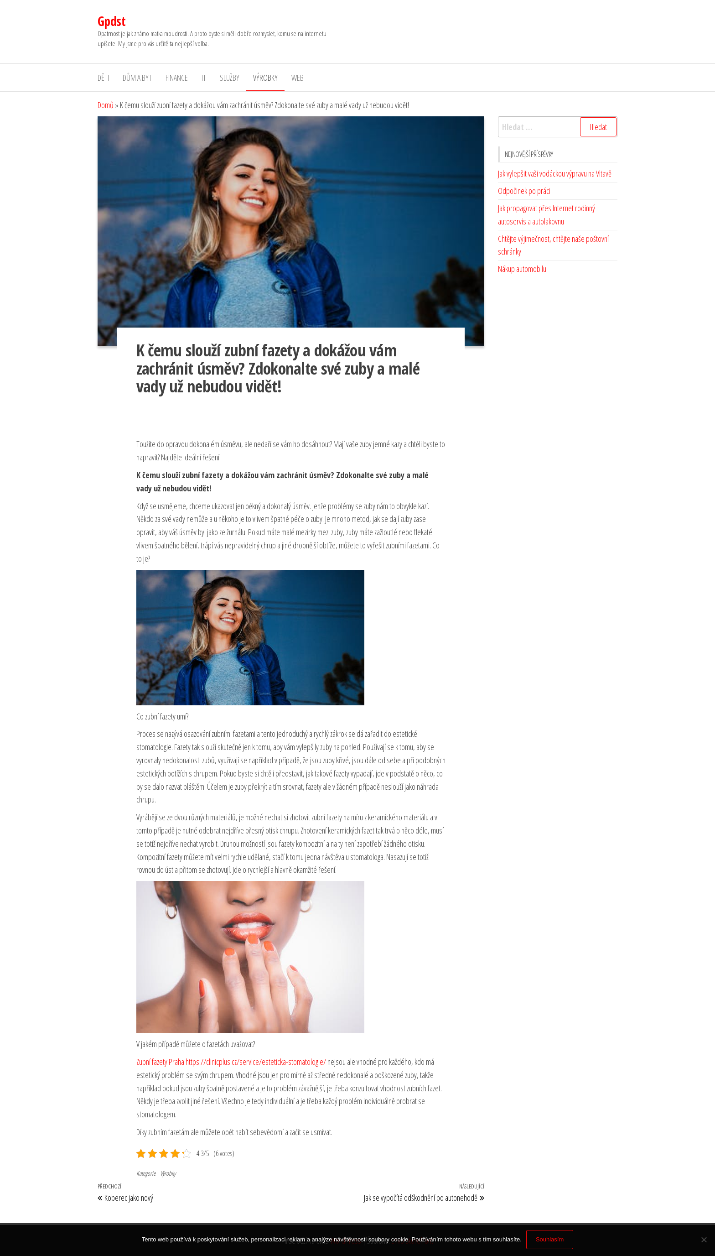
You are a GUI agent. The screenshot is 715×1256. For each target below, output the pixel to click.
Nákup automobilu (522, 268)
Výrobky (265, 77)
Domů (106, 104)
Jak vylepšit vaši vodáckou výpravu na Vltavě (554, 173)
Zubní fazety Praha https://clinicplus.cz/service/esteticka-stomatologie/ (231, 1061)
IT (204, 77)
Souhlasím (550, 1239)
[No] (703, 1239)
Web (297, 77)
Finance (177, 77)
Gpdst (111, 21)
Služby (229, 77)
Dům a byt (137, 77)
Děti (103, 77)
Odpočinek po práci (524, 190)
